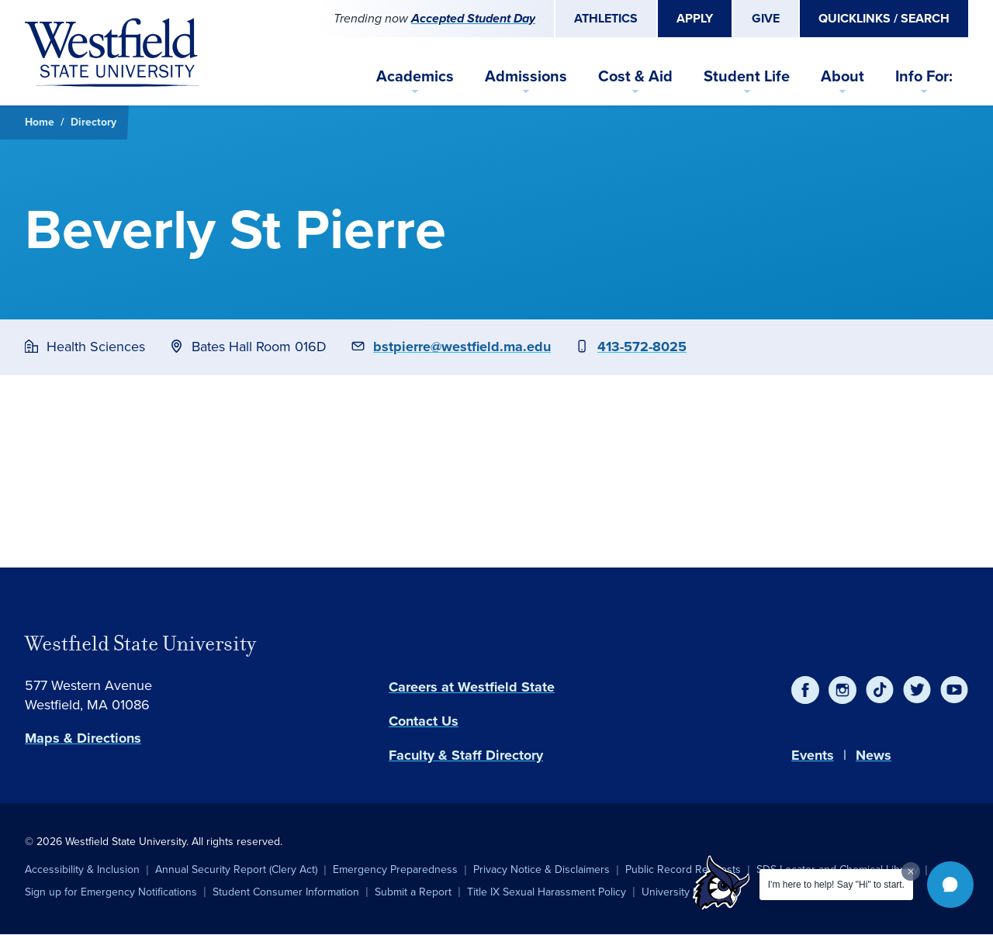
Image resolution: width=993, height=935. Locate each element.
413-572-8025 (642, 346)
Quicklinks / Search (884, 18)
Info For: (924, 76)
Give (766, 18)
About (842, 76)
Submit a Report (413, 892)
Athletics (606, 18)
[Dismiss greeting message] (910, 871)
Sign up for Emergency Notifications (111, 892)
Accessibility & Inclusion (82, 869)
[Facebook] (805, 690)
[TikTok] (880, 690)
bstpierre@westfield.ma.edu (462, 346)
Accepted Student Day (473, 18)
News (873, 755)
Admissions (526, 76)
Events (812, 755)
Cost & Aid (635, 76)
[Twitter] (917, 690)
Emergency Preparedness (395, 869)
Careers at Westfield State (472, 687)
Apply (694, 18)
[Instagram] (842, 690)
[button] (950, 884)
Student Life (747, 76)
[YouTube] (954, 690)
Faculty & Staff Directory (466, 755)
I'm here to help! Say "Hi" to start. (836, 884)
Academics (415, 76)
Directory (93, 122)
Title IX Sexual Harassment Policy (546, 892)
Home (39, 122)
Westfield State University (140, 643)
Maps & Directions (83, 738)
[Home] (112, 53)
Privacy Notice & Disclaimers (541, 869)
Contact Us (423, 721)
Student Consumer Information (286, 892)
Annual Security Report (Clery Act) (236, 869)
